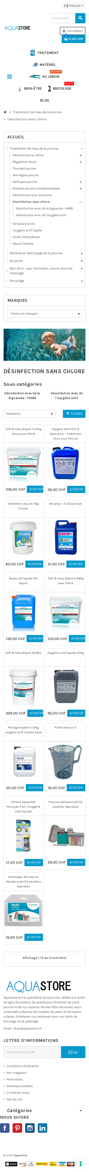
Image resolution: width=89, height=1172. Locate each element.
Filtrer (74, 414)
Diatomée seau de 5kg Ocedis (23, 506)
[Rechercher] (68, 18)
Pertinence (13, 413)
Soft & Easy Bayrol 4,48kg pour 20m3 (66, 581)
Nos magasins (17, 1072)
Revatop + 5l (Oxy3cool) (65, 503)
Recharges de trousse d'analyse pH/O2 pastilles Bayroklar (23, 881)
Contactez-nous (18, 1092)
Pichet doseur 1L (65, 727)
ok (73, 1052)
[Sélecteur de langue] (73, 5)
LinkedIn (42, 1128)
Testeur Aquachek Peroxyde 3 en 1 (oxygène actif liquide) (23, 806)
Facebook (4, 1128)
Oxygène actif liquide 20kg (65, 652)
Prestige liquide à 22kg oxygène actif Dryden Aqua (23, 730)
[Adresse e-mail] (32, 1052)
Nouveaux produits (20, 1086)
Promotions (15, 1079)
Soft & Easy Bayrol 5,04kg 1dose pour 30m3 (23, 431)
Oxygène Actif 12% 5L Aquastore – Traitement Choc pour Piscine (65, 433)
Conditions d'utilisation (23, 1066)
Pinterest (17, 1128)
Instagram (30, 1128)
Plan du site (14, 1099)
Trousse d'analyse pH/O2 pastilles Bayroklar (65, 804)
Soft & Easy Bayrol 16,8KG (23, 652)
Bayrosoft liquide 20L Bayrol (23, 581)
